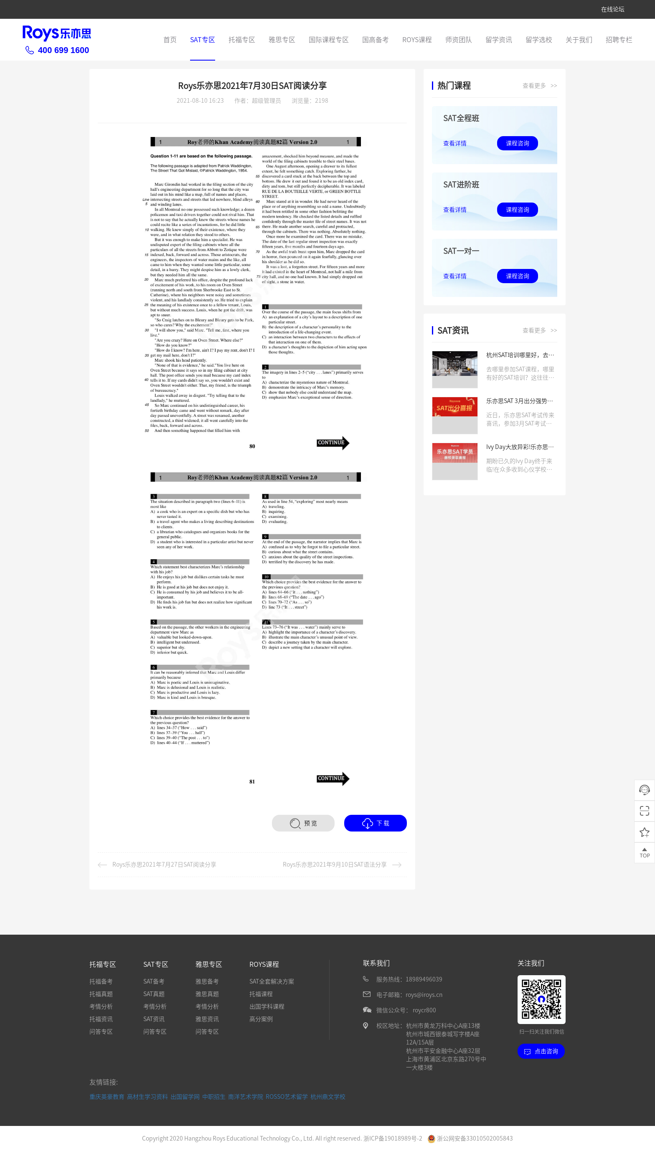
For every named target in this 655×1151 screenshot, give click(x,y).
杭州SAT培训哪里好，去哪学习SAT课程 (520, 355)
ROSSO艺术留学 (287, 1096)
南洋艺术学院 (245, 1096)
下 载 (375, 823)
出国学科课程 (266, 1006)
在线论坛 (613, 9)
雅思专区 (282, 39)
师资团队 (458, 39)
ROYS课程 (417, 39)
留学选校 (539, 39)
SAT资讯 (154, 1019)
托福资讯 (101, 1019)
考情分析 (101, 1006)
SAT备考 (154, 981)
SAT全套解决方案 (271, 981)
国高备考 (375, 39)
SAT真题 (154, 994)
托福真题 (101, 994)
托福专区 (241, 39)
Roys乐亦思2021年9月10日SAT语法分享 (342, 864)
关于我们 (579, 39)
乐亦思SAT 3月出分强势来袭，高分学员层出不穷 (519, 401)
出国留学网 (185, 1096)
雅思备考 (207, 981)
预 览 (303, 823)
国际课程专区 (329, 39)
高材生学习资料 (147, 1096)
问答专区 (101, 1031)
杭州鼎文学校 (327, 1096)
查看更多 (540, 86)
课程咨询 (517, 143)
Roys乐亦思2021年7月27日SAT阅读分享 (157, 864)
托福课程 (261, 994)
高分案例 (261, 1019)
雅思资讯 (207, 1019)
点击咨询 (541, 1051)
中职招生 (214, 1096)
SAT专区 (202, 39)
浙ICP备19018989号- (391, 1138)
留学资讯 (498, 39)
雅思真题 (207, 994)
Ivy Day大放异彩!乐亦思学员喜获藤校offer (520, 447)
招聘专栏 (619, 39)
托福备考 (101, 981)
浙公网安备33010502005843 (470, 1138)
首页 (170, 39)
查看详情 (455, 143)
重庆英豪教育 (106, 1096)
